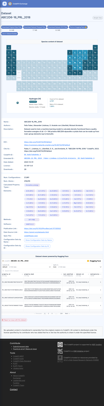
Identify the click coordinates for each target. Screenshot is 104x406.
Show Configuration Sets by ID (37, 246)
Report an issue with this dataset (14, 320)
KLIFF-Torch (17, 366)
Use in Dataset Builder (9, 34)
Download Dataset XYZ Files (57, 27)
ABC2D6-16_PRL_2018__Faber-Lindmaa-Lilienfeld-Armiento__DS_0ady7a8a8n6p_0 (59, 158)
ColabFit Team (18, 385)
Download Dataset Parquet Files (35, 27)
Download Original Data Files (11, 27)
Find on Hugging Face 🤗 (78, 27)
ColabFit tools (18, 359)
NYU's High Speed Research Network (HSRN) (81, 360)
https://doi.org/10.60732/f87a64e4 (38, 142)
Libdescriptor (18, 368)
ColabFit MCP (18, 356)
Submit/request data (21, 346)
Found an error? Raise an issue (25, 349)
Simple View (98, 18)
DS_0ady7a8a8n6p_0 (32, 155)
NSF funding (97, 345)
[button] (8, 47)
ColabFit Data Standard (22, 361)
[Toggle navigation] (4, 4)
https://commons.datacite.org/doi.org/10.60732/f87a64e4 (47, 145)
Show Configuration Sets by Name (38, 240)
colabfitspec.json (31, 236)
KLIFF (15, 363)
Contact (13, 389)
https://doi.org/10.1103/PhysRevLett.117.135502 (42, 228)
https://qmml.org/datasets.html (36, 232)
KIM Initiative (78, 351)
